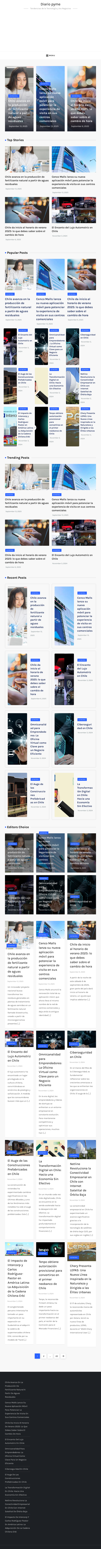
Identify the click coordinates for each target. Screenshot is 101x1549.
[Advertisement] (50, 32)
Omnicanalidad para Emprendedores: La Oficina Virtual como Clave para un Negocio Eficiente (38, 739)
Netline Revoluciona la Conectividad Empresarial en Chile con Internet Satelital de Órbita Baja (17, 1506)
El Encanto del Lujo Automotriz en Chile (19, 901)
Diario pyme (50, 4)
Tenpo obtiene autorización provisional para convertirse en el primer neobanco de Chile (50, 1275)
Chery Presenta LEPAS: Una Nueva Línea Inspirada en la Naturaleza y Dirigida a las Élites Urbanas (87, 422)
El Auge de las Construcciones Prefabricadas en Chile (16, 1478)
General (14, 96)
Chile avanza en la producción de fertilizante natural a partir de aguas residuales (27, 180)
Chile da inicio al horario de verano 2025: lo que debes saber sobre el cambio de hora (25, 231)
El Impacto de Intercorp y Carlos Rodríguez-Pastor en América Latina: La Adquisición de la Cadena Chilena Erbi (25, 425)
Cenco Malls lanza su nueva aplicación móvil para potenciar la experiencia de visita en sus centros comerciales (49, 105)
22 (57, 1355)
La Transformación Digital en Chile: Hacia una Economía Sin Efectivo (85, 795)
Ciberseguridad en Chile (16, 1469)
